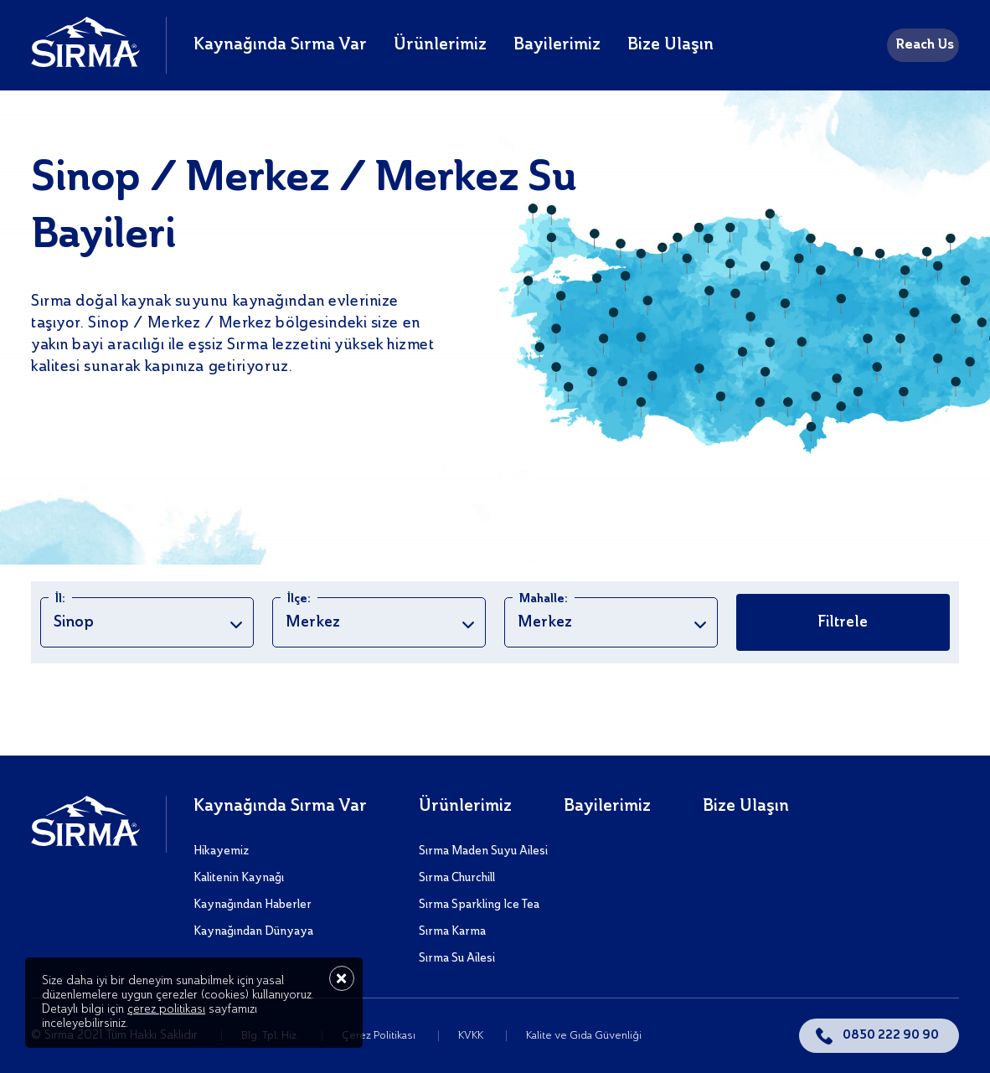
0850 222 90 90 (891, 1035)
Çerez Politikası (380, 1035)
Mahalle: (543, 599)
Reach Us (924, 45)
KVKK (472, 1035)
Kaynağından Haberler (252, 905)
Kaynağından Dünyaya (253, 931)
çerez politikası (166, 1009)
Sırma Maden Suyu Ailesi (483, 851)
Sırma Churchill (457, 878)
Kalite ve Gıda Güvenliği (584, 1035)
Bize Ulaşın (670, 45)
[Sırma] (85, 62)
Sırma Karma (452, 931)
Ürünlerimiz (440, 45)
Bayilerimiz (557, 45)
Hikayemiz (221, 851)
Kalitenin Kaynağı (238, 878)
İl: (60, 599)
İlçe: (299, 599)
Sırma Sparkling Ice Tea (479, 905)
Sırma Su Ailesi (457, 958)
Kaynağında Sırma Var (280, 45)
